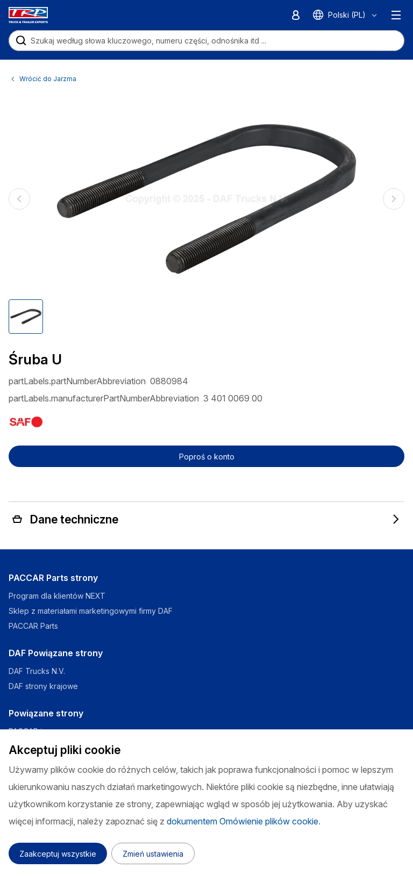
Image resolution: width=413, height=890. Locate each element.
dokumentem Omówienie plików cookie (242, 821)
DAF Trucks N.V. (37, 671)
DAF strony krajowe (43, 686)
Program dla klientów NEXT (58, 595)
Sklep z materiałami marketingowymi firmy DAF (91, 610)
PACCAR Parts (33, 625)
